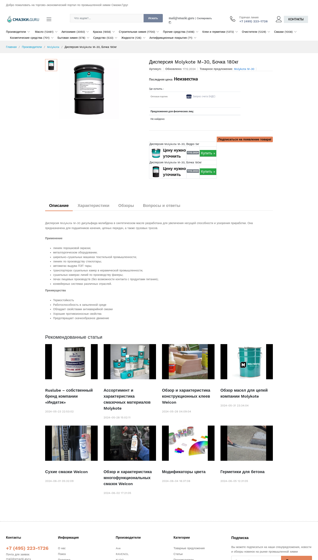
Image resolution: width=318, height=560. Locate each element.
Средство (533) (103, 37)
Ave (118, 548)
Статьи (178, 554)
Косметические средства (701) (30, 37)
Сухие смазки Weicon (66, 471)
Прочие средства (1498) (178, 31)
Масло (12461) (44, 31)
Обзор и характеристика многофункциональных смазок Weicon (128, 477)
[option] (101, 89)
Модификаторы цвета (184, 471)
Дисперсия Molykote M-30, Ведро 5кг (174, 144)
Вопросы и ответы (161, 205)
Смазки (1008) (283, 31)
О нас (62, 548)
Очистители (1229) (254, 31)
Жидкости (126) (131, 37)
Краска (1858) (102, 31)
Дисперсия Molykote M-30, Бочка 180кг (175, 162)
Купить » (208, 153)
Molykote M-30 (244, 68)
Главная (11, 47)
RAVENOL (122, 554)
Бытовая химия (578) (71, 37)
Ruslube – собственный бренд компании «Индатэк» (69, 396)
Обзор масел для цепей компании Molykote (244, 393)
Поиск (62, 554)
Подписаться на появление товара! (244, 139)
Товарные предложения (189, 548)
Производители (16, 31)
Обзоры (126, 205)
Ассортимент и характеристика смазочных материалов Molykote (127, 399)
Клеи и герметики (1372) (218, 31)
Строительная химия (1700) (137, 31)
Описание (59, 205)
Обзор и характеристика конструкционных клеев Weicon (186, 396)
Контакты (296, 19)
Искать (153, 18)
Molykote (53, 47)
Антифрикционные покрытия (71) (170, 37)
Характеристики (93, 205)
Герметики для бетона (243, 471)
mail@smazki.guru (181, 18)
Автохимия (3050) (73, 31)
